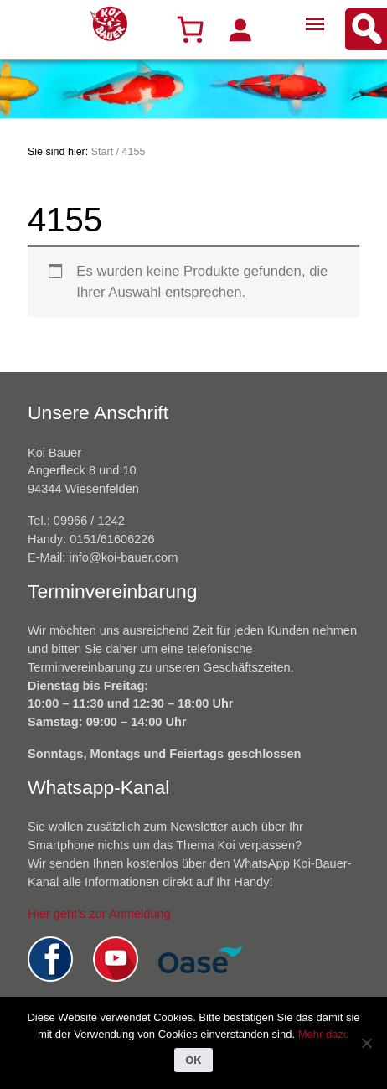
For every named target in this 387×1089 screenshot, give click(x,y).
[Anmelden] (239, 29)
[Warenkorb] (190, 29)
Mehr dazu (323, 1034)
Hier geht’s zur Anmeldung (99, 913)
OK (193, 1060)
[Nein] (366, 1043)
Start (102, 152)
